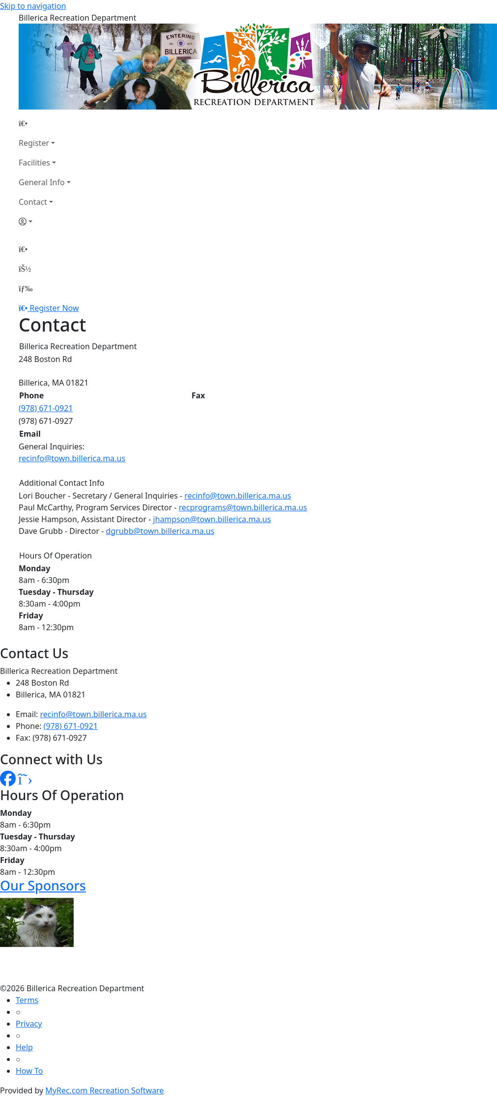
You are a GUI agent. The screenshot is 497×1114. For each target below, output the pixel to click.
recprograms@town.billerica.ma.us (243, 507)
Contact (33, 201)
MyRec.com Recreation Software (104, 1090)
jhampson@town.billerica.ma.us (212, 519)
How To (29, 1070)
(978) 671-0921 (46, 408)
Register (34, 143)
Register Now (54, 308)
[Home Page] (45, 123)
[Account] (45, 221)
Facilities (34, 162)
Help (24, 1047)
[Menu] (25, 288)
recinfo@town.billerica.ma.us (72, 458)
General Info (42, 182)
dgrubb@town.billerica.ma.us (160, 531)
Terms (27, 1000)
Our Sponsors (43, 885)
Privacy (29, 1023)
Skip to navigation (33, 5)
